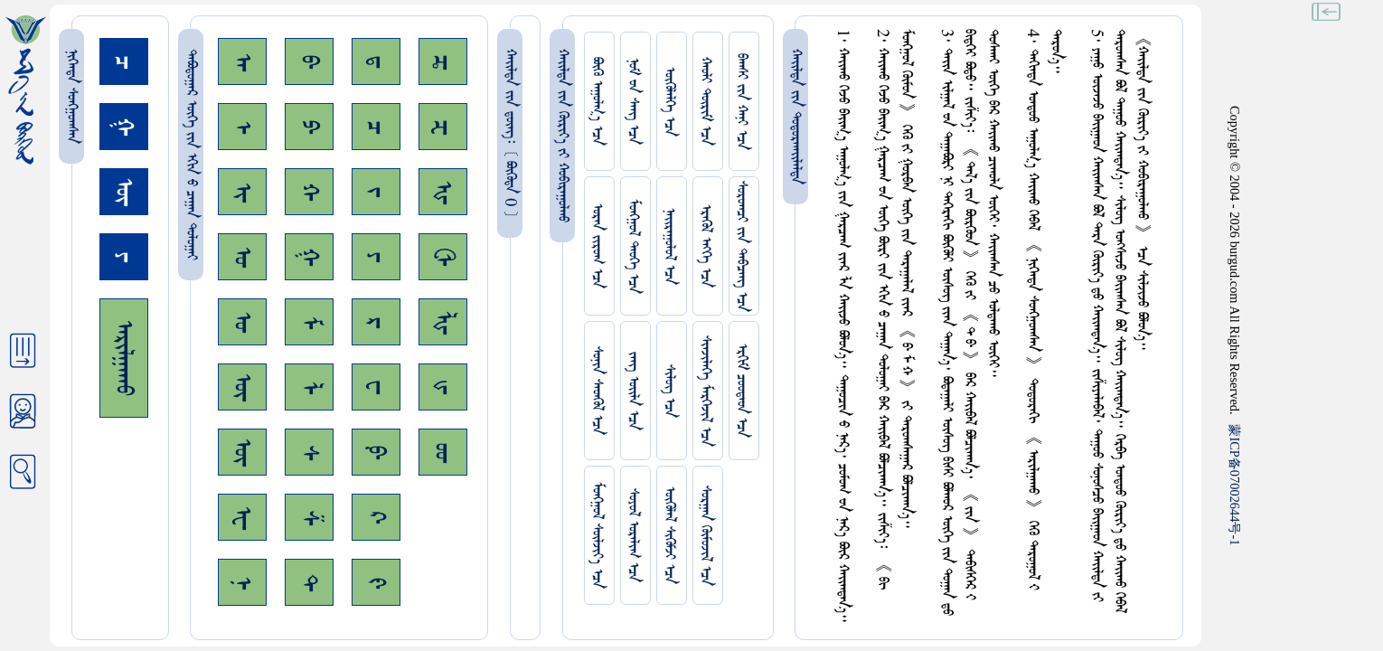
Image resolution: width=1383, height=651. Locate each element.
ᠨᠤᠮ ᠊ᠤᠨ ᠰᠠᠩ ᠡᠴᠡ (633, 101)
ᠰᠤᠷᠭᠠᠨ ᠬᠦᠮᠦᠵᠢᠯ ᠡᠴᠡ (705, 536)
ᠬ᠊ (309, 192)
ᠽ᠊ (443, 127)
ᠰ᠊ (309, 452)
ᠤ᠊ (242, 322)
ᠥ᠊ (242, 387)
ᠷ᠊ (376, 322)
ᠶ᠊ (376, 256)
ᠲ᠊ (309, 582)
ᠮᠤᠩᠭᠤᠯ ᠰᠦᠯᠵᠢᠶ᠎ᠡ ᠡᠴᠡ (597, 535)
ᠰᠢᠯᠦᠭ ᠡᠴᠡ (669, 391)
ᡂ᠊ (443, 452)
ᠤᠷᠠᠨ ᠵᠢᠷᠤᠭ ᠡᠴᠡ (597, 245)
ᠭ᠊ (309, 257)
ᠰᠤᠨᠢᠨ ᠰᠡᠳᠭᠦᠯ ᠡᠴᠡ (597, 390)
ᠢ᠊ (242, 192)
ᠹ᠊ (376, 452)
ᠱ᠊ (309, 517)
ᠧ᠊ (242, 517)
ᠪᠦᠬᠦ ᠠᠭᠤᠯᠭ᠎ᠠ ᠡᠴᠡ (597, 101)
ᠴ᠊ (376, 127)
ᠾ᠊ (443, 192)
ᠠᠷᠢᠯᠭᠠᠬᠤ (124, 358)
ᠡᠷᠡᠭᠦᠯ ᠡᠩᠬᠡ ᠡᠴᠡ (705, 246)
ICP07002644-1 (1235, 484)
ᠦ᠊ (242, 452)
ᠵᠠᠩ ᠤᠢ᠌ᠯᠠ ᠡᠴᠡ (633, 391)
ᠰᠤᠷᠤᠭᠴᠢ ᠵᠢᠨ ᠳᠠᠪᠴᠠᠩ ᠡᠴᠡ (741, 246)
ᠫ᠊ (309, 126)
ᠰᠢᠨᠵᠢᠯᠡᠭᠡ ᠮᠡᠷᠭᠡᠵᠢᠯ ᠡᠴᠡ (705, 391)
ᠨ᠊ (242, 583)
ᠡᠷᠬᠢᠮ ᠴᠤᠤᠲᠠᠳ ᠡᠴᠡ (741, 391)
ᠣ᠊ (242, 257)
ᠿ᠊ (443, 257)
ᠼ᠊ (443, 62)
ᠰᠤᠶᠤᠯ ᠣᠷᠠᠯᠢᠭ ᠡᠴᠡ (633, 535)
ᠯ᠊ (309, 387)
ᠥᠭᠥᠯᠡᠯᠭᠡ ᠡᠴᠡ (669, 102)
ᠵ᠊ (376, 191)
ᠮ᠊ (309, 322)
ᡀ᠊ (443, 322)
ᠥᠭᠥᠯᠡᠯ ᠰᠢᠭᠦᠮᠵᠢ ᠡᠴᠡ (669, 535)
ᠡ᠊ (242, 127)
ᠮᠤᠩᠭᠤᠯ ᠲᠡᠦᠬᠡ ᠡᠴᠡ (633, 246)
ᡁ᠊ (443, 387)
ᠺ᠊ (376, 517)
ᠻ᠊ (376, 583)
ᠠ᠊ (242, 62)
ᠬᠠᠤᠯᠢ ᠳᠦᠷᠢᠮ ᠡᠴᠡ (705, 101)
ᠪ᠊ (309, 61)
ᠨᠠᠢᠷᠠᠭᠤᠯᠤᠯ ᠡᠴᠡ (669, 246)
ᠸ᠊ (376, 387)
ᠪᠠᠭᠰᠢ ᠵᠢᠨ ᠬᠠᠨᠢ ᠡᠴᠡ (741, 101)
